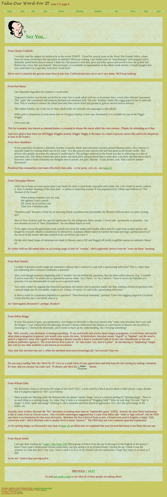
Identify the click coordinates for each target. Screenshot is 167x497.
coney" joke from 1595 (55, 444)
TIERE (19, 492)
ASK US (43, 490)
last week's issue (62, 476)
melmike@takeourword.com (42, 488)
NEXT (91, 471)
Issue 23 (107, 168)
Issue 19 (65, 425)
